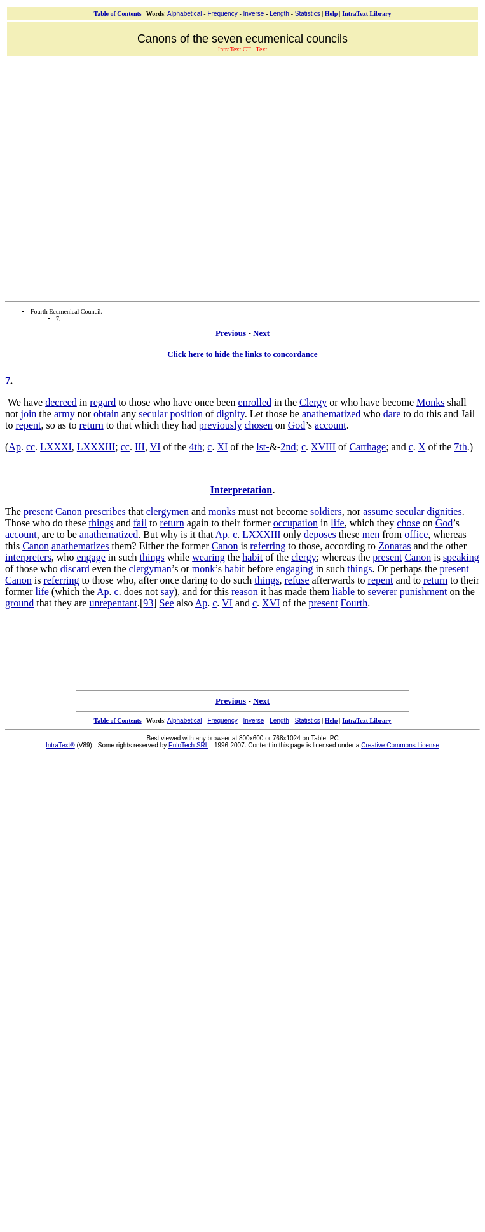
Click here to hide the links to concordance (242, 354)
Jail (468, 413)
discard (75, 568)
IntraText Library (366, 13)
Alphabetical (184, 13)
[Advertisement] (119, 177)
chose (408, 523)
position (186, 413)
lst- (262, 446)
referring (267, 545)
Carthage (367, 446)
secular (153, 413)
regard (103, 402)
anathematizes (80, 545)
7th (460, 446)
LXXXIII (96, 446)
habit (252, 557)
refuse (296, 580)
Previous (230, 333)
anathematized (331, 413)
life (337, 523)
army (64, 413)
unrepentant (113, 603)
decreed (61, 402)
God (297, 425)
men (371, 534)
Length (279, 13)
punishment (423, 591)
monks (222, 511)
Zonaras (394, 545)
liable (343, 591)
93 (148, 603)
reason (244, 591)
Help (331, 13)
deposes (320, 534)
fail (140, 523)
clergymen (167, 511)
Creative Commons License (400, 745)
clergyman (150, 568)
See (167, 603)
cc (30, 446)
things (101, 523)
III (140, 446)
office (416, 534)
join (28, 413)
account (330, 425)
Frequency (222, 13)
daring (195, 580)
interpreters (28, 557)
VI (155, 446)
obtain (106, 413)
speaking (461, 557)
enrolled (254, 402)
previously (220, 425)
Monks (430, 402)
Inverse (253, 13)
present (38, 511)
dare (392, 413)
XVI (271, 603)
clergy (304, 557)
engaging (294, 568)
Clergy (313, 402)
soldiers (326, 511)
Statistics (307, 13)
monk (203, 568)
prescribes (105, 511)
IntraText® (60, 745)
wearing (208, 557)
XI (222, 446)
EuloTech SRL (188, 745)
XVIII (323, 446)
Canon (68, 511)
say (167, 591)
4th (195, 446)
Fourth (354, 603)
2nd (288, 446)
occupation (295, 523)
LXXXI (56, 446)
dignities (444, 511)
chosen (258, 425)
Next (261, 333)
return (91, 425)
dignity (230, 413)
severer (382, 591)
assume (378, 511)
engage (90, 557)
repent (28, 425)
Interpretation (241, 490)
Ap (14, 446)
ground (19, 603)
